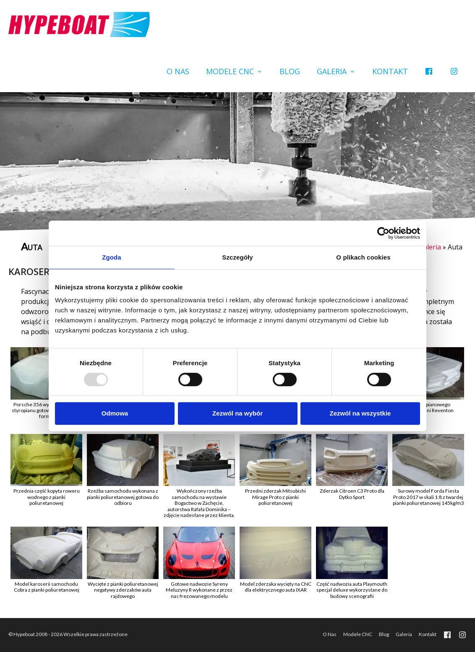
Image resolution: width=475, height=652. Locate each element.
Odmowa (115, 413)
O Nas (178, 71)
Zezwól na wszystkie (360, 413)
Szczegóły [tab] (237, 257)
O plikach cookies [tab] (363, 257)
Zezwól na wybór (237, 413)
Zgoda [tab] (111, 257)
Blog (289, 71)
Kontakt (390, 71)
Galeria (332, 71)
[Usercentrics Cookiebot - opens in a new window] (383, 233)
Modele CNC (230, 71)
